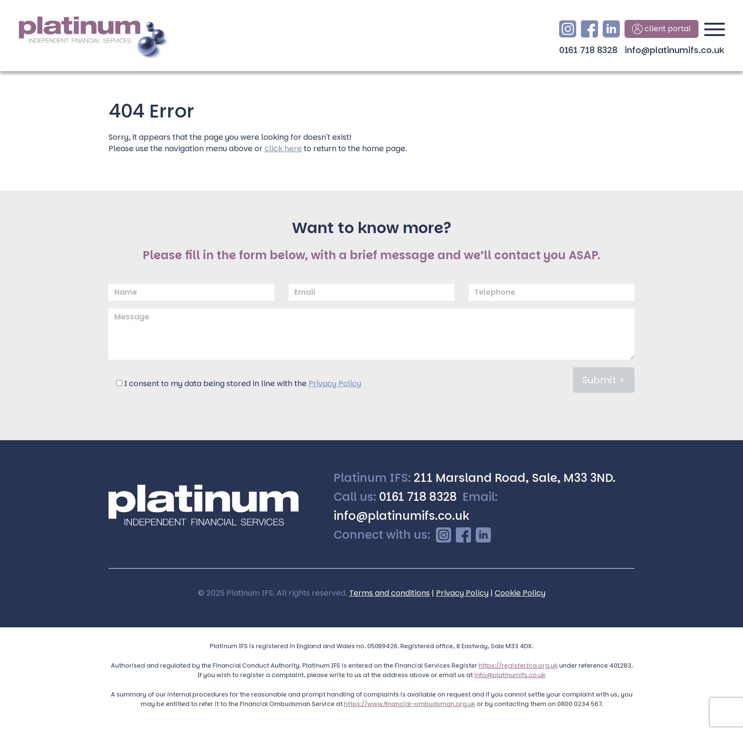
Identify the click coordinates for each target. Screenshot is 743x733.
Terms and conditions (389, 593)
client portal (661, 29)
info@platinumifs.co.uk (674, 50)
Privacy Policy (334, 383)
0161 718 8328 (588, 50)
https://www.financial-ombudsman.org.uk (409, 704)
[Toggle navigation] (714, 33)
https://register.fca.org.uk (518, 665)
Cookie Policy (520, 593)
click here (283, 148)
